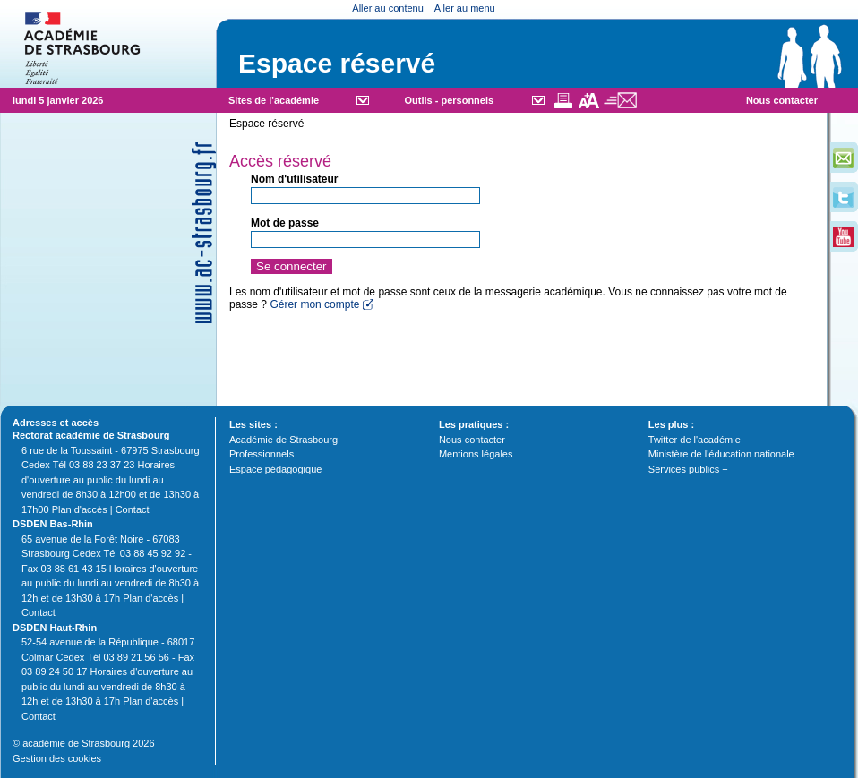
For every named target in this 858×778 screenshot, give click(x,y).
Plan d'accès (79, 509)
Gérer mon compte (314, 304)
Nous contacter (782, 100)
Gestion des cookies (57, 758)
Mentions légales (476, 454)
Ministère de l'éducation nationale (721, 454)
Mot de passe (285, 223)
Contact (133, 509)
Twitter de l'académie (694, 439)
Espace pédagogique (275, 469)
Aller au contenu (388, 8)
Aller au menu (464, 8)
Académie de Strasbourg (283, 439)
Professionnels (261, 454)
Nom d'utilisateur (295, 179)
